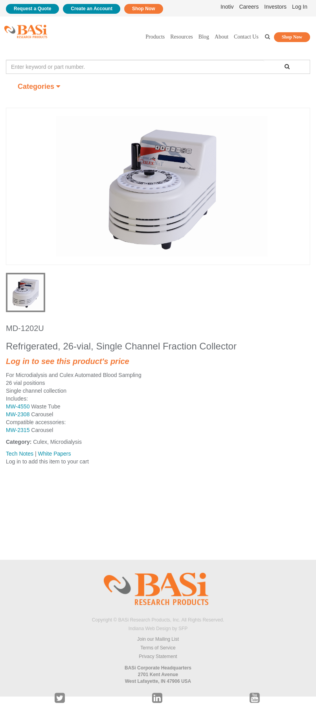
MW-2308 (17, 414)
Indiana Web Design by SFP (158, 628)
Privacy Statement (158, 656)
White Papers (54, 453)
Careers (249, 7)
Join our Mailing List (158, 639)
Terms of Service (157, 648)
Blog (203, 37)
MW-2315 (17, 430)
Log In (299, 7)
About (221, 37)
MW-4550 (17, 406)
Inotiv (226, 7)
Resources (181, 37)
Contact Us (246, 37)
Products (155, 37)
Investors (275, 7)
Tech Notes (19, 453)
